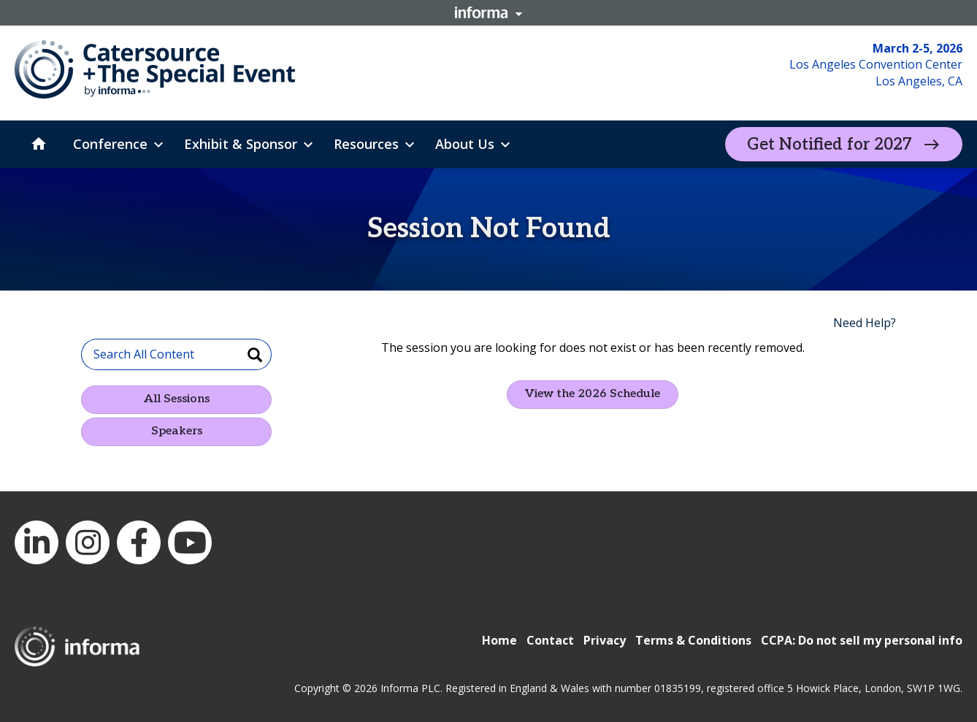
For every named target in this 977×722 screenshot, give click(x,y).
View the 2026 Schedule (592, 394)
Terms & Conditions (693, 640)
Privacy (604, 640)
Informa (488, 12)
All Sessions (177, 399)
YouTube (190, 542)
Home (499, 640)
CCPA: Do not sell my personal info (861, 640)
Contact (550, 640)
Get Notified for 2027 (829, 144)
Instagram (88, 542)
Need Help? (864, 323)
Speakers (176, 431)
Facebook (139, 542)
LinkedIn (36, 542)
